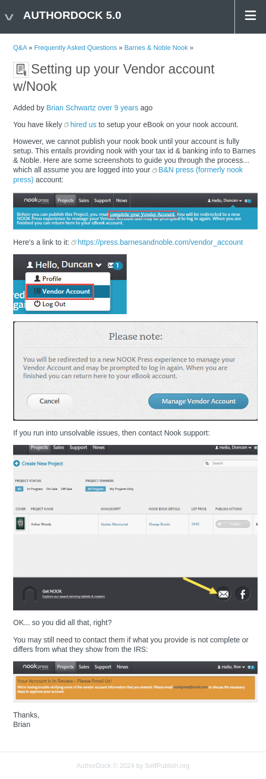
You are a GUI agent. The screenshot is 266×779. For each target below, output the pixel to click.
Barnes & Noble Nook (156, 47)
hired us (83, 124)
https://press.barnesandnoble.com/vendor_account (160, 242)
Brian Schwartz (71, 107)
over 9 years (118, 107)
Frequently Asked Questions (75, 47)
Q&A (20, 47)
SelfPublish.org (167, 766)
